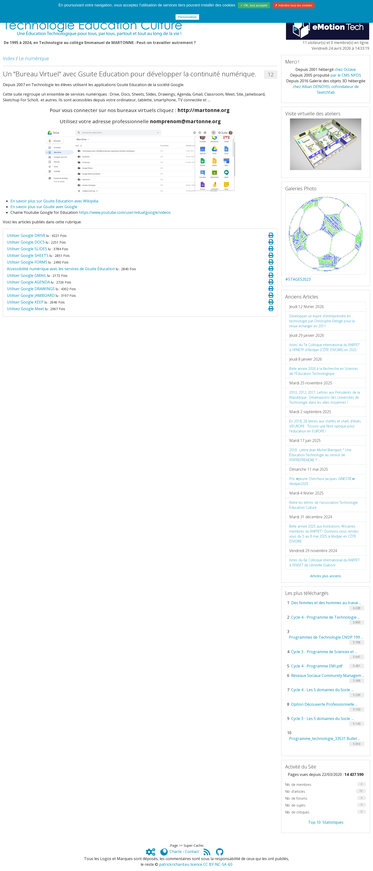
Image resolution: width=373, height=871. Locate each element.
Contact (192, 851)
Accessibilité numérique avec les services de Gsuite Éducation (61, 268)
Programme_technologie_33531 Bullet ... (324, 738)
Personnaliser (187, 17)
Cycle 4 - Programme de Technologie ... (325, 617)
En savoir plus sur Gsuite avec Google (43, 206)
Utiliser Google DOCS (26, 242)
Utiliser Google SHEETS (28, 255)
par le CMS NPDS (345, 75)
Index (9, 58)
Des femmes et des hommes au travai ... (326, 602)
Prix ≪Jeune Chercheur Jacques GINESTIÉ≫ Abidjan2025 (322, 481)
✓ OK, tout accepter (253, 5)
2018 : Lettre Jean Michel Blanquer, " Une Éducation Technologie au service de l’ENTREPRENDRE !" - (320, 455)
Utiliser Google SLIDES (27, 248)
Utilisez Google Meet (25, 308)
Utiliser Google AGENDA (28, 282)
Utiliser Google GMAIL (26, 275)
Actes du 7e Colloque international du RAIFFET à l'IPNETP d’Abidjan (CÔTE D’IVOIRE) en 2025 (324, 347)
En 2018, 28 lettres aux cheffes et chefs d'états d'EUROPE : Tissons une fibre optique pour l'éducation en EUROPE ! (325, 426)
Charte (176, 851)
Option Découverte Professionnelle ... (324, 704)
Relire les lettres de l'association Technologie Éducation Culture (323, 505)
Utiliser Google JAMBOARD (31, 295)
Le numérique (34, 58)
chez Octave (345, 69)
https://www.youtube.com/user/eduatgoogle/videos (125, 212)
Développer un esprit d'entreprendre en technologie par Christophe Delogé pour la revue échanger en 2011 (322, 321)
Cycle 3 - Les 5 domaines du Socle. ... (322, 718)
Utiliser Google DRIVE (26, 235)
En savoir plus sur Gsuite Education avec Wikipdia (54, 201)
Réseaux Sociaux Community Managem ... (327, 675)
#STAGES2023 (298, 279)
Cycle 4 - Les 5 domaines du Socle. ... (322, 689)
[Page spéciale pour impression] (270, 235)
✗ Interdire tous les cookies (293, 5)
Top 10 (314, 822)
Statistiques (333, 822)
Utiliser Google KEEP (25, 302)
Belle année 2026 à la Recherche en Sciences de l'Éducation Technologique (323, 371)
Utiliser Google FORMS (27, 262)
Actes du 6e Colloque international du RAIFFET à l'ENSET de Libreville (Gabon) (324, 562)
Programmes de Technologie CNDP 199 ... (326, 637)
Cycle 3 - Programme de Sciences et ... (324, 651)
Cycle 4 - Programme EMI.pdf (317, 666)
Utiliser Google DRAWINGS (31, 288)
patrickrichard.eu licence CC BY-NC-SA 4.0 (195, 864)
